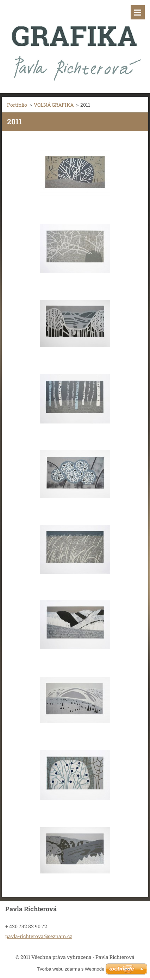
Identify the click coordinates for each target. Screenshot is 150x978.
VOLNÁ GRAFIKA (54, 104)
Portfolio (17, 104)
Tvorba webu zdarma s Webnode (70, 969)
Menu (138, 12)
